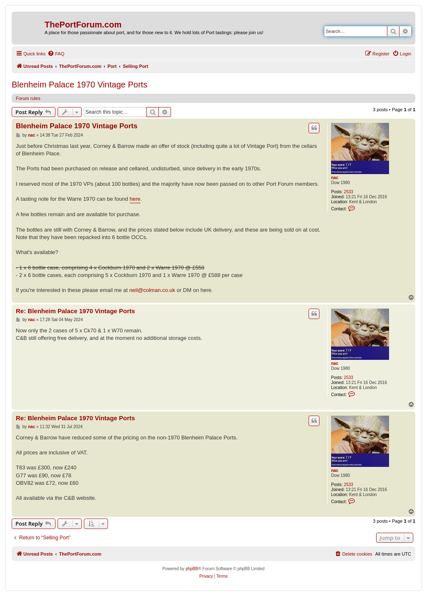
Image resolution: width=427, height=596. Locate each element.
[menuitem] (56, 54)
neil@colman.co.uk (152, 290)
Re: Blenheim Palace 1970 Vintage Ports (75, 310)
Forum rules (28, 98)
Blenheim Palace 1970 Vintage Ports (79, 84)
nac (334, 177)
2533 (348, 192)
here (135, 199)
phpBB (192, 568)
